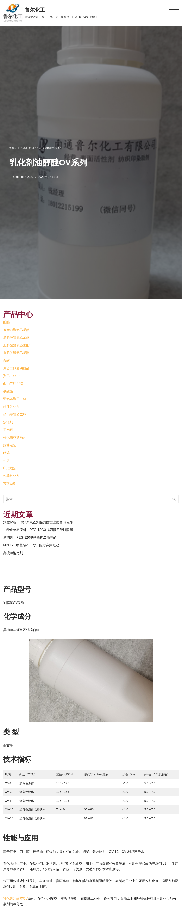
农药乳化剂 (11, 476)
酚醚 (6, 322)
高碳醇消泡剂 (13, 553)
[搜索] (174, 499)
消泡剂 (8, 429)
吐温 (6, 453)
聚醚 (6, 360)
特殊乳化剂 (11, 407)
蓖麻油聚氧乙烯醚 (16, 330)
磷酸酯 (8, 391)
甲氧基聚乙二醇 (14, 399)
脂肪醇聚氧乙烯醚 (16, 337)
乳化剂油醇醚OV (15, 898)
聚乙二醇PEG (13, 376)
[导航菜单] (174, 12)
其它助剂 (9, 483)
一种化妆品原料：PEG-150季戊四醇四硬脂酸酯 (38, 530)
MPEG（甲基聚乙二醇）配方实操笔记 (31, 545)
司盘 (6, 460)
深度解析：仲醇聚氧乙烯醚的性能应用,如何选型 (38, 522)
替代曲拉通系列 (14, 437)
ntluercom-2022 (23, 176)
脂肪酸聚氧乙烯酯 (16, 345)
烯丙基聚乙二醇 (14, 414)
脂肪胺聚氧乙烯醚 (16, 353)
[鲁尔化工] (50, 13)
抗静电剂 (9, 445)
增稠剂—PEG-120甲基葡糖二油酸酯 (29, 537)
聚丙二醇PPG (13, 383)
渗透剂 (8, 422)
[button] (174, 499)
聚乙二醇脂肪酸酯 (16, 368)
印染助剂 (9, 468)
